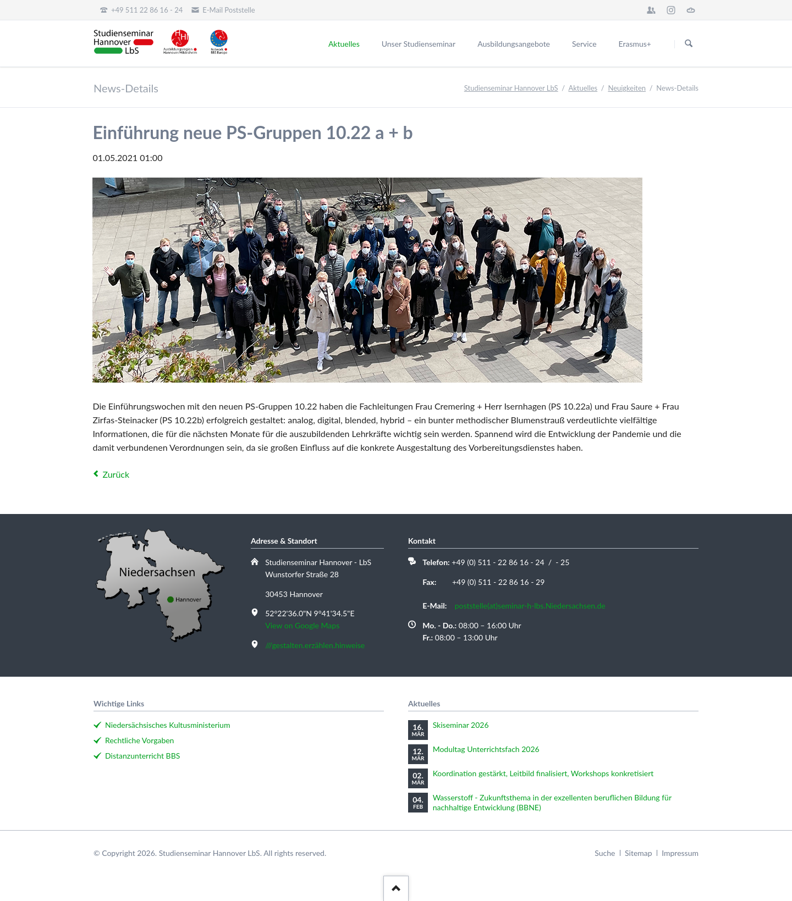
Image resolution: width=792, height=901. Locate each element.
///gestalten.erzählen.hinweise (315, 645)
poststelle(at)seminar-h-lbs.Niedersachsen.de (530, 605)
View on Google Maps (302, 625)
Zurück (115, 474)
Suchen (688, 44)
